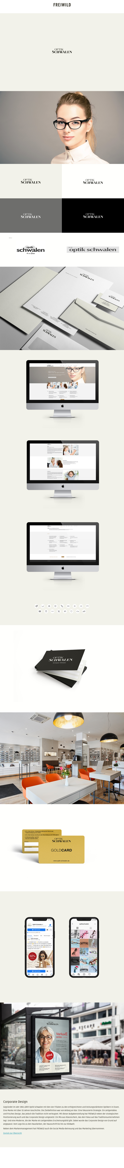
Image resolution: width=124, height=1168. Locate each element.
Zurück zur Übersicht (12, 1133)
